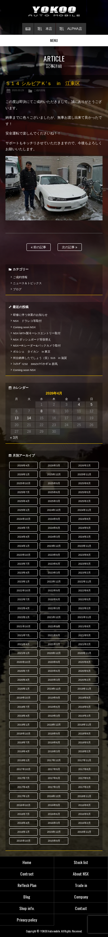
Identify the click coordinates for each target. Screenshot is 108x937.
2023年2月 (84, 572)
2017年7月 (23, 778)
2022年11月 (84, 581)
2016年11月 (84, 796)
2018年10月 (24, 733)
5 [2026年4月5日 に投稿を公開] (91, 405)
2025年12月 (54, 474)
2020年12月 (54, 653)
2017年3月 (54, 787)
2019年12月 (54, 688)
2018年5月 (84, 742)
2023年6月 (54, 563)
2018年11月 (84, 724)
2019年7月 (23, 706)
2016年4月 (23, 822)
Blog (26, 897)
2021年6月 (54, 635)
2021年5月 (84, 635)
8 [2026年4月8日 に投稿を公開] (42, 411)
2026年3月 (54, 465)
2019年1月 (23, 724)
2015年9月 (54, 840)
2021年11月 (84, 617)
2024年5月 (84, 527)
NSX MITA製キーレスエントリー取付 (36, 333)
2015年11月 (84, 831)
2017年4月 (23, 787)
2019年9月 (54, 697)
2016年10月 (24, 805)
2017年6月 (54, 778)
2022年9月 (54, 590)
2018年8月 (84, 733)
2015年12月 (54, 831)
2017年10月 (24, 769)
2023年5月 (84, 563)
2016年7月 (23, 814)
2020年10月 (24, 662)
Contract (27, 874)
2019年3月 (54, 715)
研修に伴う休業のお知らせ (30, 314)
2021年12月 (54, 617)
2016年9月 (54, 805)
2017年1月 (23, 796)
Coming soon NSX (24, 327)
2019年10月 (24, 697)
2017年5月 (84, 778)
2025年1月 (23, 510)
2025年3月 (54, 501)
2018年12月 (54, 724)
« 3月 (14, 438)
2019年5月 (84, 706)
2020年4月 (23, 679)
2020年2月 (84, 679)
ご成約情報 (39, 90)
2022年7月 (23, 599)
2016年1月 (23, 831)
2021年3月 (54, 644)
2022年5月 (84, 599)
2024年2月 (84, 536)
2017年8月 (84, 769)
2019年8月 (84, 697)
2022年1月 (23, 617)
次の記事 (69, 247)
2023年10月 (24, 554)
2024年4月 (23, 536)
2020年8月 (84, 662)
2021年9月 (54, 626)
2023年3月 (54, 572)
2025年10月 (24, 483)
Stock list (81, 862)
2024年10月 (24, 518)
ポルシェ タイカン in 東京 (31, 351)
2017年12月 (54, 760)
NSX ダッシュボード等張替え (32, 339)
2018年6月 (54, 742)
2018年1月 (23, 760)
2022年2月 (84, 608)
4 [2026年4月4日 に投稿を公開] (79, 405)
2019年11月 (84, 688)
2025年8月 (84, 483)
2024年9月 (54, 518)
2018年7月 (23, 742)
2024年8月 (84, 518)
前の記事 (38, 247)
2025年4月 (23, 501)
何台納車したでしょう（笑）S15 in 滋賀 (40, 357)
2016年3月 (54, 822)
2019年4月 (23, 715)
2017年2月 (84, 787)
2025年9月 (54, 483)
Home (26, 862)
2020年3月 (54, 679)
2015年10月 (24, 840)
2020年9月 (54, 662)
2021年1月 (23, 653)
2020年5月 (84, 670)
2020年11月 (84, 653)
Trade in (81, 885)
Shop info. (27, 908)
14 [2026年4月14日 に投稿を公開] (29, 418)
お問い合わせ (28, 28)
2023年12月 (54, 546)
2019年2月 (84, 715)
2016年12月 (54, 796)
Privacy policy (27, 920)
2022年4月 (23, 608)
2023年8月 (84, 554)
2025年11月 (84, 474)
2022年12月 (54, 581)
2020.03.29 (18, 90)
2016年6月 (54, 814)
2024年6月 (54, 527)
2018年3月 (54, 751)
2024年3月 (54, 536)
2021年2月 (84, 644)
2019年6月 (54, 706)
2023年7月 (23, 563)
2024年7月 (23, 527)
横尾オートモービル (54, 11)
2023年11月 (84, 546)
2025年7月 (23, 492)
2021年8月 (84, 626)
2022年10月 (24, 590)
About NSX (81, 874)
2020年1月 (23, 688)
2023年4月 (23, 572)
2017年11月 (84, 760)
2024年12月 (54, 510)
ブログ (17, 289)
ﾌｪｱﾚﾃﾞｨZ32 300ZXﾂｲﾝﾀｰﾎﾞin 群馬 (35, 363)
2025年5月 (84, 492)
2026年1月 (23, 474)
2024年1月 (23, 546)
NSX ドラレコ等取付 (27, 320)
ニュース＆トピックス (27, 283)
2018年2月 (84, 751)
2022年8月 (84, 590)
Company (81, 897)
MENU (54, 40)
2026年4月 (23, 465)
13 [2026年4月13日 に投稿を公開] (16, 418)
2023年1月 (23, 581)
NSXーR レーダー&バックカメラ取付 (37, 345)
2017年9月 (54, 769)
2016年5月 (84, 814)
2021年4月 (23, 644)
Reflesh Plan (27, 885)
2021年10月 (24, 626)
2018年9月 (54, 733)
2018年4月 (23, 751)
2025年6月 (54, 492)
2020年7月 (23, 670)
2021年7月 (23, 635)
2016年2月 (84, 822)
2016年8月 (84, 805)
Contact (81, 908)
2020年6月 (54, 670)
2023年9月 (54, 554)
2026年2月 (84, 465)
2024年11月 (84, 510)
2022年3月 (54, 608)
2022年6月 (54, 599)
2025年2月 (84, 501)
